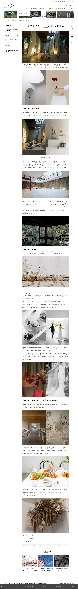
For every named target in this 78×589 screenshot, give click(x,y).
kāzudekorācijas (26, 545)
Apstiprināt (73, 586)
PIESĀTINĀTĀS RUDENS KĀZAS (10, 33)
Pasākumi (35, 8)
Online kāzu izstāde (42, 8)
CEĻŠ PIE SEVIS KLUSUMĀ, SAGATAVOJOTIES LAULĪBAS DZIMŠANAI (12, 30)
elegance (45, 545)
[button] (45, 574)
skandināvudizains (59, 545)
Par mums (64, 1)
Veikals (71, 8)
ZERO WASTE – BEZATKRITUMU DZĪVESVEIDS (12, 54)
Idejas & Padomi (59, 8)
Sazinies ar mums (59, 1)
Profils (62, 5)
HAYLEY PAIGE (7, 45)
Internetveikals (51, 8)
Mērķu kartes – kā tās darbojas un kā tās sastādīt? (12, 51)
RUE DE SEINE (7, 43)
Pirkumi (72, 5)
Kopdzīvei (30, 8)
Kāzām (24, 8)
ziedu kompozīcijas (40, 251)
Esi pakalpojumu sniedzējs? (50, 1)
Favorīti (68, 5)
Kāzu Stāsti (66, 8)
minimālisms (40, 545)
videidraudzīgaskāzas (51, 545)
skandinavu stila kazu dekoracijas (24, 20)
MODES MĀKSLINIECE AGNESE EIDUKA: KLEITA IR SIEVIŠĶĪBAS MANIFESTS (11, 36)
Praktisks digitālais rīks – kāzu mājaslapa (11, 40)
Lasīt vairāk (59, 586)
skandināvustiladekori (33, 545)
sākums (8, 20)
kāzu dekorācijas (32, 64)
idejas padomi (13, 20)
